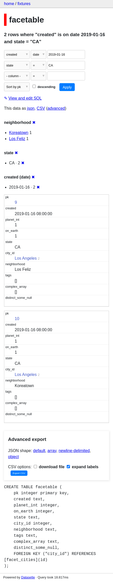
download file (49, 467)
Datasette (28, 577)
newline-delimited (74, 451)
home (9, 4)
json (30, 108)
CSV (41, 108)
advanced (56, 108)
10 (17, 319)
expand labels (82, 467)
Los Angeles (26, 258)
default (39, 451)
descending (43, 87)
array (52, 451)
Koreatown (18, 132)
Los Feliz (17, 139)
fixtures (23, 4)
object (13, 457)
